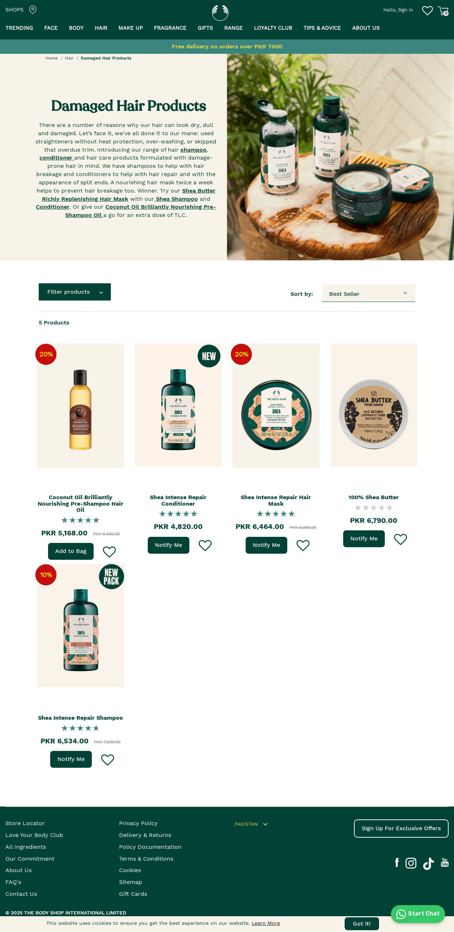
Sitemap (130, 882)
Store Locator (25, 823)
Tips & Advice (322, 28)
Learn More (266, 923)
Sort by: (301, 293)
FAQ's (13, 882)
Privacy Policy (138, 823)
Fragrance (170, 28)
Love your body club (34, 835)
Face (51, 28)
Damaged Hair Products (106, 58)
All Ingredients (25, 846)
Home (52, 58)
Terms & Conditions (146, 858)
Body (76, 28)
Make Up (130, 28)
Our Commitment (30, 858)
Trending (19, 28)
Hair (101, 28)
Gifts (205, 28)
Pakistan (252, 824)
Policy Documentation (150, 846)
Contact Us (21, 893)
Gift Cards (133, 893)
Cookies (130, 870)
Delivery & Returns (145, 835)
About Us (18, 870)
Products (54, 322)
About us (366, 28)
